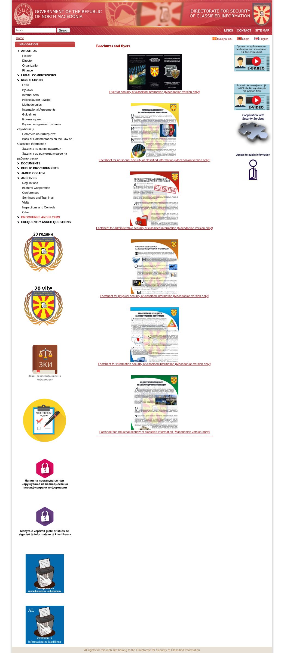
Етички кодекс (32, 119)
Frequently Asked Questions (46, 222)
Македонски (222, 39)
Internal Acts (30, 94)
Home (20, 38)
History (27, 55)
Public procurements (40, 168)
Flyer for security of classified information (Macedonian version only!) (154, 91)
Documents (31, 163)
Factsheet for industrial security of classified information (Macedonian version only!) (154, 431)
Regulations (32, 80)
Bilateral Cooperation (36, 187)
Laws (25, 85)
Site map (262, 30)
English (261, 39)
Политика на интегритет (39, 134)
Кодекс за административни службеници (39, 127)
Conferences (30, 192)
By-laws (27, 90)
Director (27, 60)
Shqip (243, 39)
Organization (30, 65)
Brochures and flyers (40, 217)
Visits (25, 202)
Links (228, 30)
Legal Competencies (38, 75)
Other (26, 212)
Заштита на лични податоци (41, 148)
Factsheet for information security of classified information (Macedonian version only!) (154, 363)
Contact (244, 30)
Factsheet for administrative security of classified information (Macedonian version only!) (154, 228)
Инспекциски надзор (36, 99)
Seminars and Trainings (38, 197)
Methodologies (32, 104)
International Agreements (39, 109)
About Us (29, 50)
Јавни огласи (33, 173)
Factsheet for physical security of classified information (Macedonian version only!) (154, 296)
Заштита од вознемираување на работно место (42, 156)
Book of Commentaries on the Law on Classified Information (44, 141)
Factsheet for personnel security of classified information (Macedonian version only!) (154, 160)
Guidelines (29, 114)
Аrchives (29, 178)
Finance (27, 70)
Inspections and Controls (38, 207)
